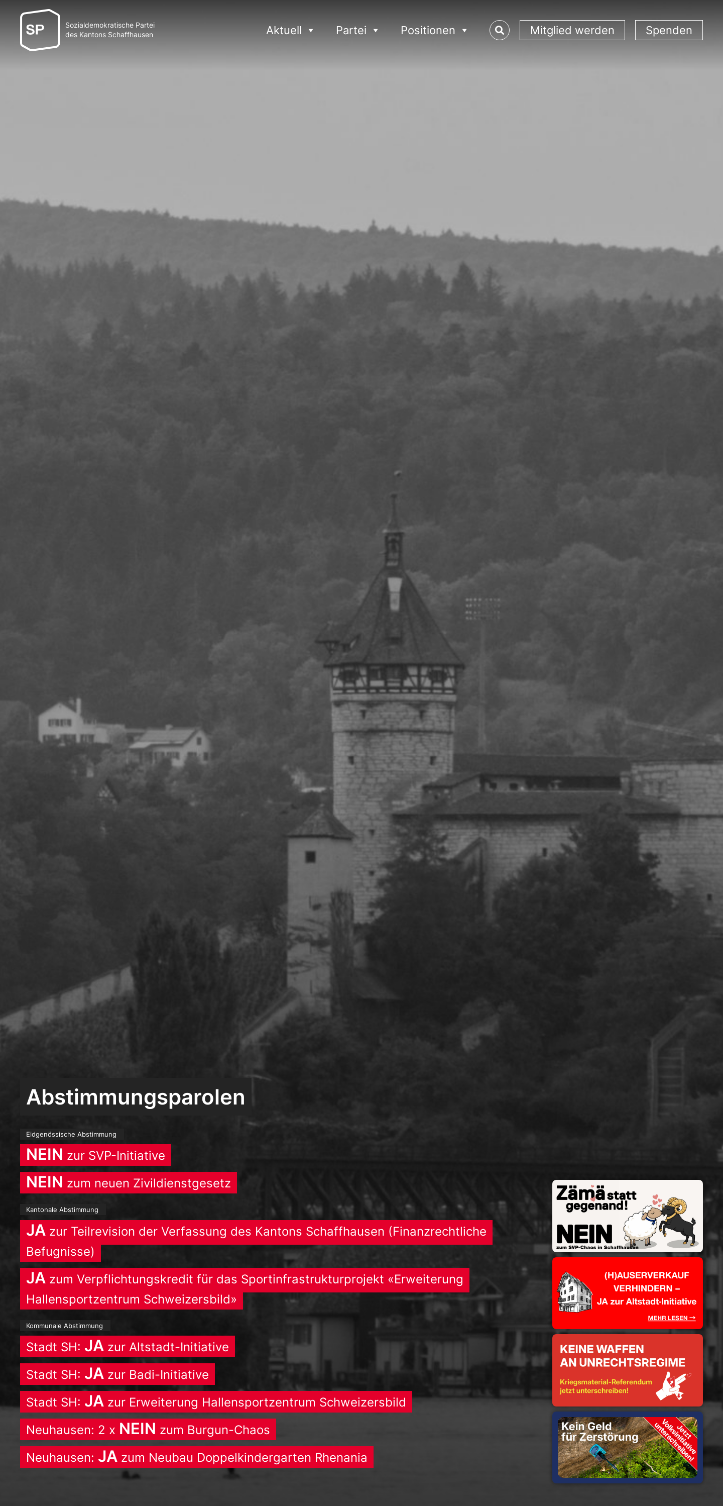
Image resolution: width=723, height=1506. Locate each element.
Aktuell (291, 30)
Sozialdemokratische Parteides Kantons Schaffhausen (110, 30)
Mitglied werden (572, 30)
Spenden (669, 30)
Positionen (435, 30)
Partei (358, 30)
